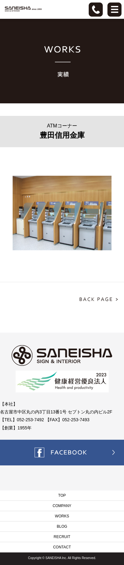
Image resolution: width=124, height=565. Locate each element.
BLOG (62, 526)
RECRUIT (62, 537)
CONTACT (62, 547)
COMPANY (62, 506)
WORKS (62, 516)
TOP (62, 495)
